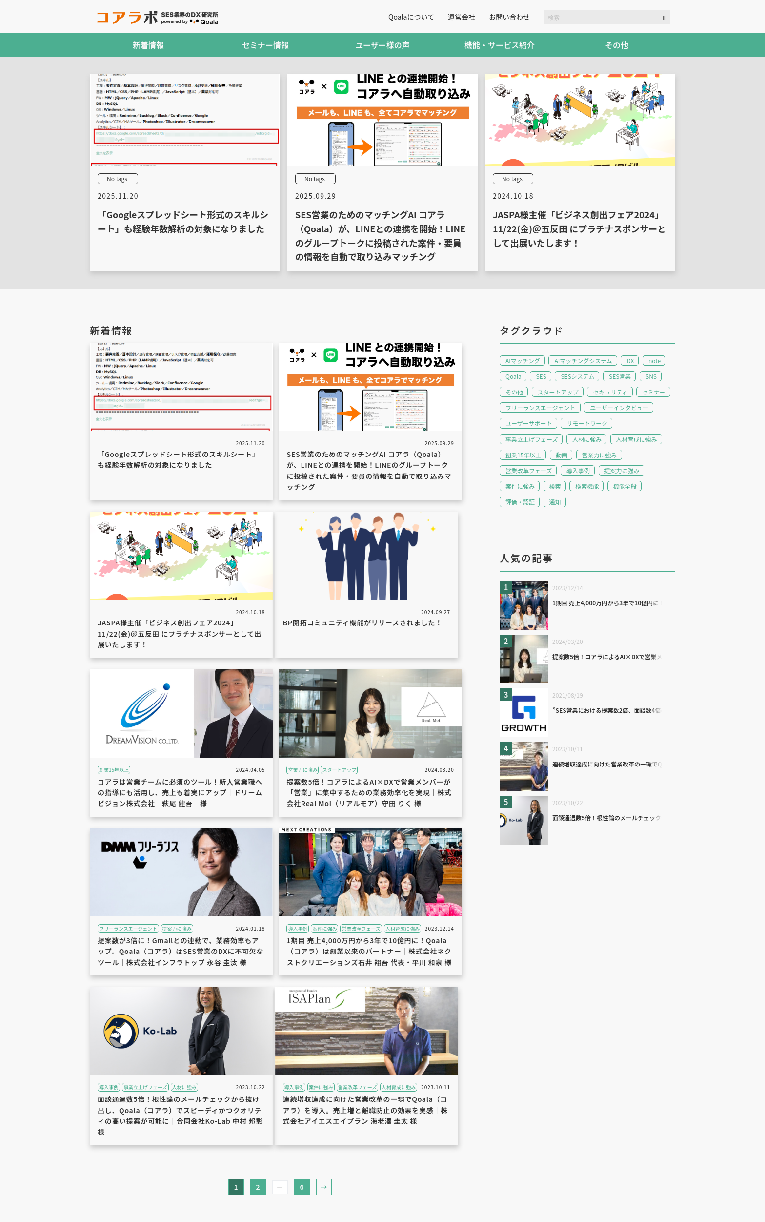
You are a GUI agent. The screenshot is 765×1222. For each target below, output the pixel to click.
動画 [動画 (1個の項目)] (561, 455)
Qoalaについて (411, 16)
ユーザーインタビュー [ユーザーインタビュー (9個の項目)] (619, 407)
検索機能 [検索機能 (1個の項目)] (587, 486)
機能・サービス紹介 (499, 45)
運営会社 (461, 16)
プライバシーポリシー (173, 1206)
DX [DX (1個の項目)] (630, 360)
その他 (616, 45)
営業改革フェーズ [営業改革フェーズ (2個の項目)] (528, 470)
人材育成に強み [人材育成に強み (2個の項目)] (636, 439)
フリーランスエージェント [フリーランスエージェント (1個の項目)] (540, 407)
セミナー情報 (265, 45)
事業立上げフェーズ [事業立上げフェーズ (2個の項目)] (531, 439)
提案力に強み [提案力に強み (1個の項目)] (622, 470)
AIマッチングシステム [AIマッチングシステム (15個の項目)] (583, 360)
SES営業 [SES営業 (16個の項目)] (620, 376)
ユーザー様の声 (382, 45)
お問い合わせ (509, 16)
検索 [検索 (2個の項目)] (555, 486)
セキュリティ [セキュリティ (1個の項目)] (610, 392)
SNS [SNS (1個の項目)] (651, 376)
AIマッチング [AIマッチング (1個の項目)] (522, 360)
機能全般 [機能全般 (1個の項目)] (625, 486)
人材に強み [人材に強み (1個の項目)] (587, 439)
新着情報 (148, 45)
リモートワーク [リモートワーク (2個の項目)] (586, 423)
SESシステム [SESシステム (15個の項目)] (577, 376)
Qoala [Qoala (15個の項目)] (513, 376)
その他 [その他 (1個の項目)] (514, 392)
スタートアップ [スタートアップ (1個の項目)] (558, 392)
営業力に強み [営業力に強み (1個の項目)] (599, 455)
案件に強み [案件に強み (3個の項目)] (520, 486)
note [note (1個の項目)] (654, 360)
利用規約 (103, 1206)
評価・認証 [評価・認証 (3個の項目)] (520, 501)
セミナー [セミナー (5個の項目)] (653, 392)
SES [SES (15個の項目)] (541, 376)
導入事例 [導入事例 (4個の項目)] (578, 470)
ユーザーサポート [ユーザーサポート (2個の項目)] (528, 423)
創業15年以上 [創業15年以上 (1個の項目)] (523, 455)
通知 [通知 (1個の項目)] (555, 501)
